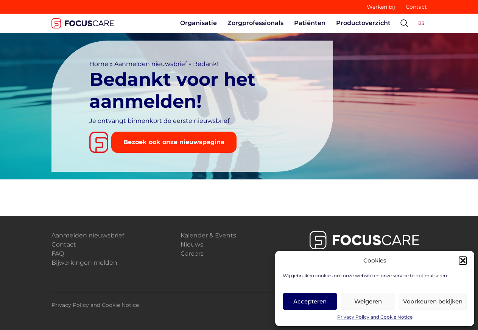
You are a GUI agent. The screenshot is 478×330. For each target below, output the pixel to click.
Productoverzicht (363, 23)
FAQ (57, 253)
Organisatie (198, 23)
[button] (463, 260)
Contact (416, 6)
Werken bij (381, 6)
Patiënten (309, 23)
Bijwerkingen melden (84, 262)
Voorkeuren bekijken (432, 301)
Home (98, 64)
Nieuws (192, 244)
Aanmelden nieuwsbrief (150, 64)
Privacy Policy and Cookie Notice (375, 317)
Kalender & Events (208, 235)
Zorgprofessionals (255, 23)
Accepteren (310, 301)
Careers (192, 253)
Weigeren (368, 301)
